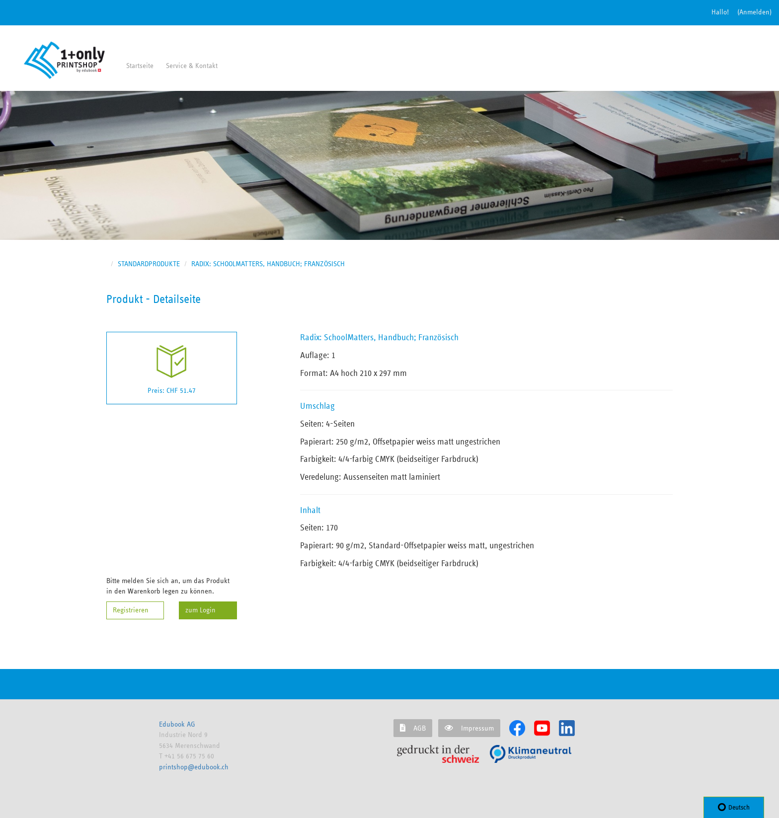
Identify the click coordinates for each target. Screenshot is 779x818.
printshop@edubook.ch (194, 767)
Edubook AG (177, 724)
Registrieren (131, 610)
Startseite (140, 66)
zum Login (200, 610)
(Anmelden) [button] (754, 12)
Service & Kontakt (192, 66)
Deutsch (734, 807)
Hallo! (720, 12)
